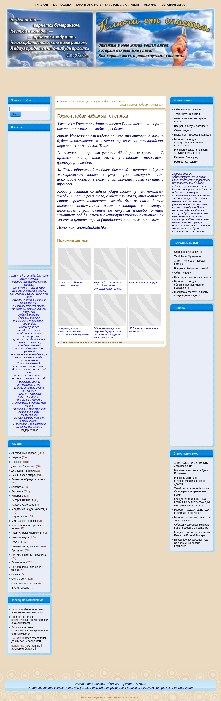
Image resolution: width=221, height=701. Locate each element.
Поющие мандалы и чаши (27, 546)
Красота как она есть (24, 504)
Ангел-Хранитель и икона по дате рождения (191, 464)
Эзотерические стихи (24, 583)
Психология (18, 562)
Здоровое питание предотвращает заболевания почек (92, 101)
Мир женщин (19, 516)
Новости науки (20, 537)
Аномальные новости (24, 453)
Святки (15, 574)
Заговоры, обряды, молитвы (28, 479)
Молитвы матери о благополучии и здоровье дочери (189, 481)
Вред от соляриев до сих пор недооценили (29, 640)
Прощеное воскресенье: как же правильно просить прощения (191, 542)
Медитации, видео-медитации (29, 509)
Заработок (17, 486)
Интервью (17, 495)
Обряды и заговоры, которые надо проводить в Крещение (191, 526)
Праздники (17, 550)
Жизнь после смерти (23, 475)
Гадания (16, 457)
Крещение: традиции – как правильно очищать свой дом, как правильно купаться (192, 502)
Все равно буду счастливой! (191, 126)
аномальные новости (113, 342)
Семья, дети (18, 578)
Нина (14, 616)
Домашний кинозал (23, 470)
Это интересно (20, 587)
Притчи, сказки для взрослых (29, 554)
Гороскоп (16, 461)
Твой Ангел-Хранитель (187, 113)
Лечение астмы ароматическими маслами (27, 611)
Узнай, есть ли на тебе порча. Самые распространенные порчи (192, 491)
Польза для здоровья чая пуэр (192, 134)
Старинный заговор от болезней (26, 647)
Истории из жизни (22, 500)
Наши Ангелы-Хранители (26, 532)
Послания (17, 541)
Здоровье (17, 491)
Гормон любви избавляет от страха (92, 116)
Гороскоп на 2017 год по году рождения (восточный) (191, 511)
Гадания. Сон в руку (186, 157)
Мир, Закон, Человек (23, 520)
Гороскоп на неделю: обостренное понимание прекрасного (189, 142)
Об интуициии (182, 130)
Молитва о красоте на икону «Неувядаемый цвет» (191, 151)
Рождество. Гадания (186, 161)
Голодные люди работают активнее (140, 104)
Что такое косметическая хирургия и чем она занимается (29, 620)
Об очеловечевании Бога (189, 109)
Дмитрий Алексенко (23, 466)
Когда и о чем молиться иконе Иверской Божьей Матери (192, 534)
